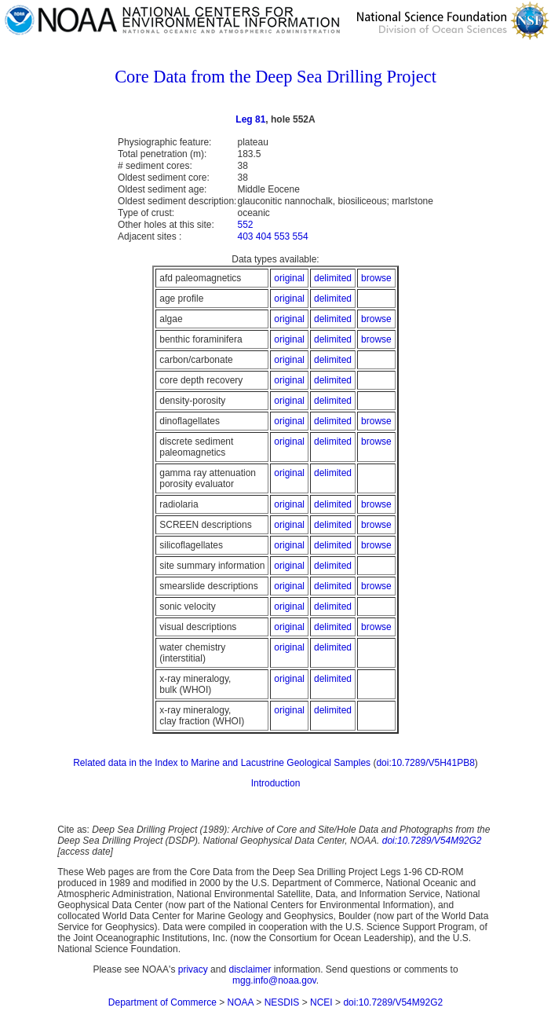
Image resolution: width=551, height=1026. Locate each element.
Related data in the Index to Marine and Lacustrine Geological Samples (221, 762)
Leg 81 (250, 119)
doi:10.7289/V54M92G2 (432, 840)
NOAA (241, 1002)
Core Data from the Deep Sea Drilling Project (275, 76)
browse (376, 278)
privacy (193, 969)
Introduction (276, 783)
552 (245, 224)
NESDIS (282, 1002)
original (289, 278)
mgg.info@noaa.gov (274, 980)
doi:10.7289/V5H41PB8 (425, 762)
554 (300, 236)
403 (245, 236)
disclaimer (249, 969)
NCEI (321, 1002)
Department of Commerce (162, 1002)
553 (282, 236)
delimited (333, 278)
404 (264, 236)
